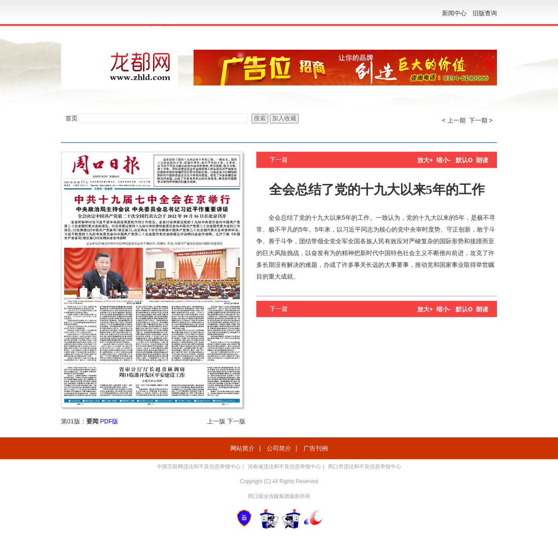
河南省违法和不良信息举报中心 (284, 467)
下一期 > (481, 120)
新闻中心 (454, 13)
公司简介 (279, 448)
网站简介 (242, 448)
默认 (464, 160)
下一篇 (278, 159)
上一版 (216, 421)
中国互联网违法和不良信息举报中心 (199, 467)
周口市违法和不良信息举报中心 (364, 467)
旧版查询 (485, 13)
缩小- (443, 160)
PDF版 (109, 421)
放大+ (425, 160)
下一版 (236, 421)
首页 (71, 118)
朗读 (482, 160)
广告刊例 (315, 448)
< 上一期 (454, 120)
